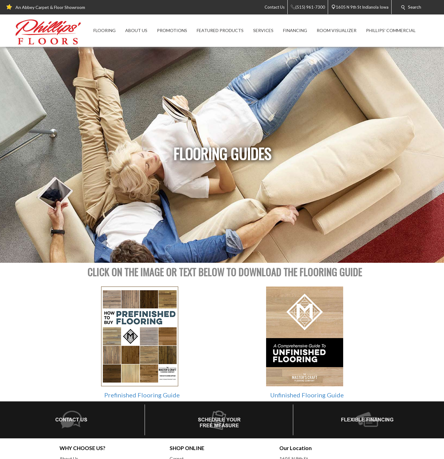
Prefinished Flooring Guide (142, 395)
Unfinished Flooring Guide (307, 395)
